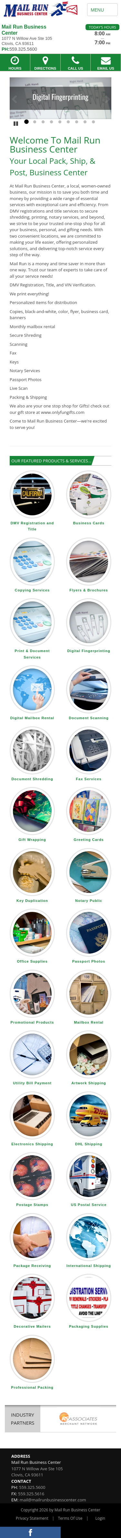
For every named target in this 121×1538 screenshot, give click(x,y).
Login (100, 1518)
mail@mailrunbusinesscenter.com (53, 1500)
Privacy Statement (32, 1518)
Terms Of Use (70, 1518)
